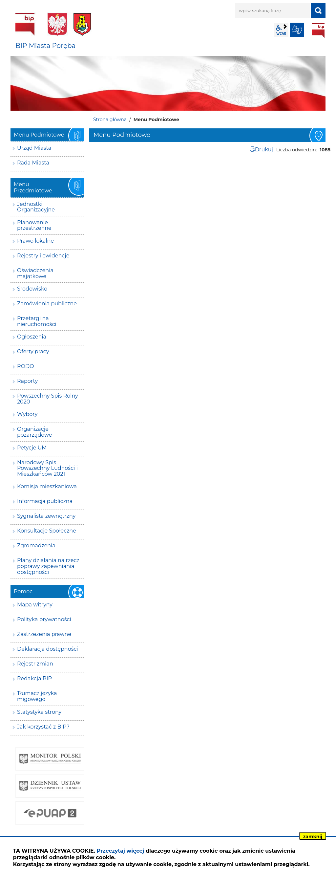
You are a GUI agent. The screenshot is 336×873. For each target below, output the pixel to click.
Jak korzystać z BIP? (43, 727)
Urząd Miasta (34, 148)
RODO (25, 366)
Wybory (27, 414)
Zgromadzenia (36, 545)
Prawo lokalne (35, 241)
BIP (318, 30)
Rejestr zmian (35, 664)
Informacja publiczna (45, 501)
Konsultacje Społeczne (46, 531)
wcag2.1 (281, 30)
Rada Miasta (33, 163)
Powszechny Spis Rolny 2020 (47, 399)
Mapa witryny (34, 604)
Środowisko (32, 289)
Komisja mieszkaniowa (47, 486)
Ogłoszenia (31, 337)
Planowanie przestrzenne (34, 225)
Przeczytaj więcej (120, 851)
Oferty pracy (33, 351)
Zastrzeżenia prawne (44, 634)
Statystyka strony (39, 712)
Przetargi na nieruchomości (36, 321)
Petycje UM (32, 448)
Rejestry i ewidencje (43, 255)
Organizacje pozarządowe (34, 432)
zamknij (312, 837)
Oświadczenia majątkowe (35, 273)
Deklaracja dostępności (47, 649)
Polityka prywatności (44, 619)
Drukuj (264, 149)
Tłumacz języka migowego (37, 696)
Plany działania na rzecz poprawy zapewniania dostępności (48, 566)
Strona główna (110, 119)
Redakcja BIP (34, 678)
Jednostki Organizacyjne (36, 207)
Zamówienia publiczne (47, 303)
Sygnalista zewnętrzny (46, 516)
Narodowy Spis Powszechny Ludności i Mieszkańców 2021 (47, 468)
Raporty (27, 381)
